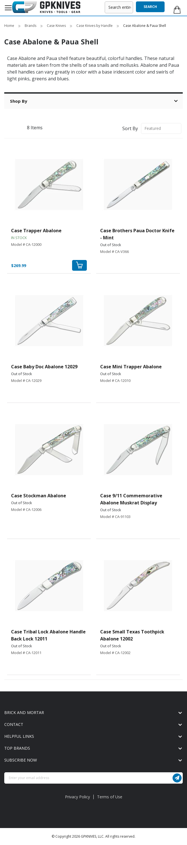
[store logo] (46, 7)
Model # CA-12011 (26, 652)
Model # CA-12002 (115, 652)
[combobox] (119, 7)
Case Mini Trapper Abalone (131, 367)
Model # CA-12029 (26, 380)
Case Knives (57, 25)
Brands (31, 25)
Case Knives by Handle (95, 25)
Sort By (130, 128)
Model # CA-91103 (115, 516)
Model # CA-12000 (26, 244)
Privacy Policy (77, 796)
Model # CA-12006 (26, 509)
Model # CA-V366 (114, 251)
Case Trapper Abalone (36, 230)
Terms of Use (109, 796)
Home (9, 25)
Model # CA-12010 (115, 380)
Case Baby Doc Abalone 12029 (44, 367)
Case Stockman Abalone (38, 496)
